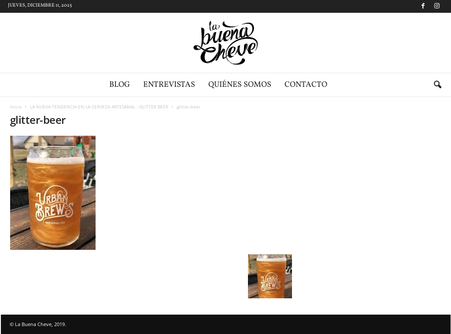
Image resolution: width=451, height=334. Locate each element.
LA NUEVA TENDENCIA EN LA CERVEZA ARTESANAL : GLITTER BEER (99, 107)
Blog (119, 84)
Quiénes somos (239, 84)
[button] (437, 85)
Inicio (16, 107)
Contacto (306, 84)
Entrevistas (169, 84)
